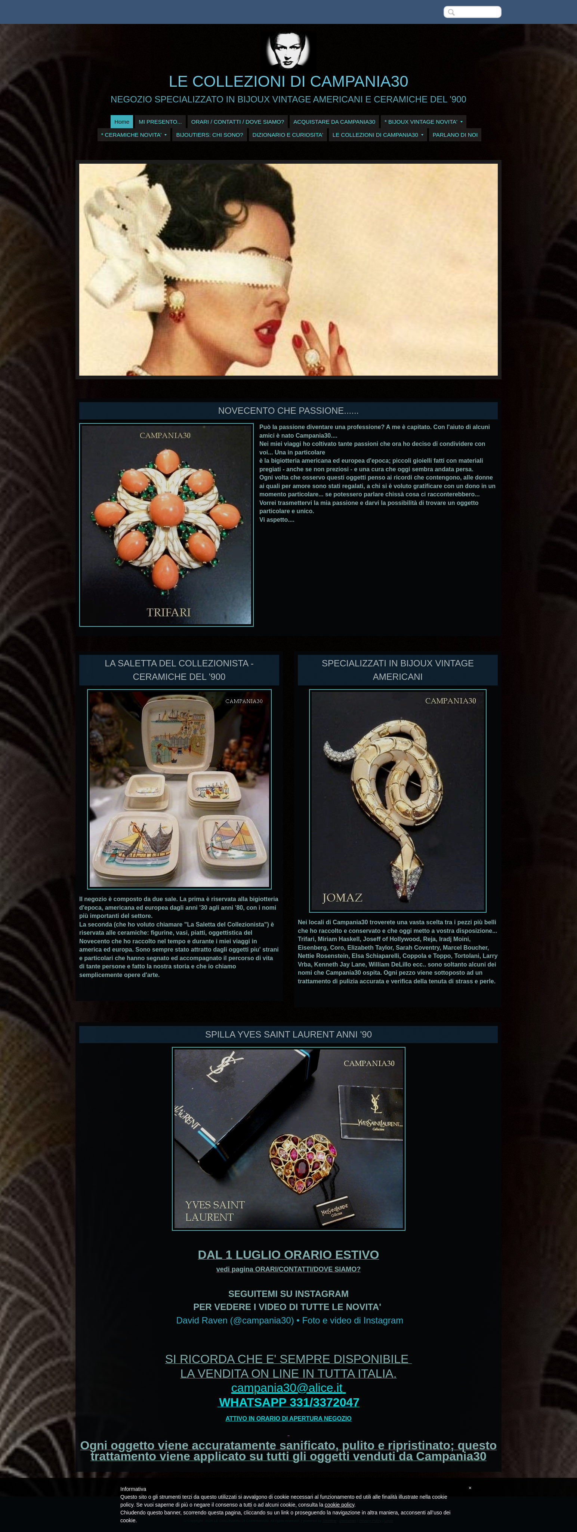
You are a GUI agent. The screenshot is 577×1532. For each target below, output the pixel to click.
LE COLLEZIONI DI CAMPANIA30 (288, 81)
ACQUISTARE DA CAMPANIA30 (334, 121)
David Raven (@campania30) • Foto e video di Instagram (289, 1320)
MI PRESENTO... (160, 121)
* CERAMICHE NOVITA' (134, 135)
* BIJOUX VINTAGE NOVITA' (424, 121)
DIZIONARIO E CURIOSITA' (288, 135)
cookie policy (339, 1505)
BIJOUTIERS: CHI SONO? (209, 135)
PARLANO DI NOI (455, 135)
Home (121, 121)
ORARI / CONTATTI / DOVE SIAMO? (237, 121)
